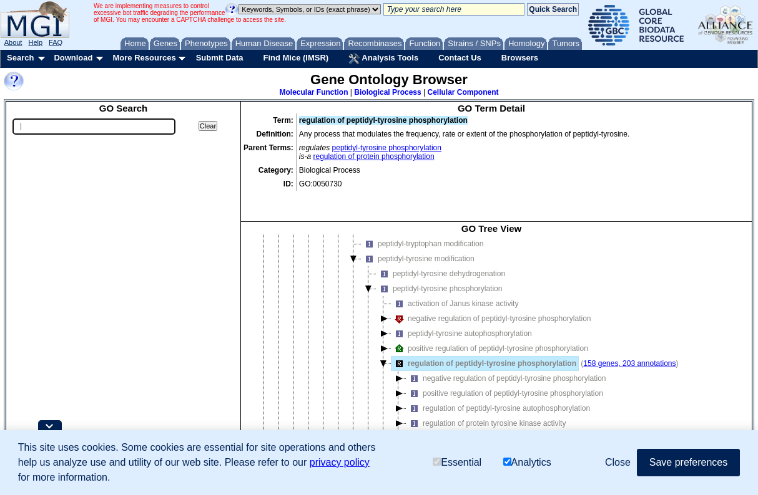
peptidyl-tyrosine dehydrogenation (441, 255)
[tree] (491, 337)
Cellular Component (462, 92)
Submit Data (220, 57)
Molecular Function (314, 92)
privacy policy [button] (340, 462)
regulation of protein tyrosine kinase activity (486, 404)
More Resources (143, 57)
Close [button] (618, 462)
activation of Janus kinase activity (454, 284)
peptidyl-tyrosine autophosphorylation (461, 314)
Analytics (527, 462)
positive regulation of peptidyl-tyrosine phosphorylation (489, 329)
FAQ (55, 42)
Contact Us (459, 57)
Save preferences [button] (688, 462)
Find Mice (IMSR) (295, 57)
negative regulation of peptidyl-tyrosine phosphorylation (491, 299)
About (13, 42)
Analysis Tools (383, 58)
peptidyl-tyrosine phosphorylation (386, 147)
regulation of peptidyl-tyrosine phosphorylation (483, 344)
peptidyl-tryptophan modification (422, 225)
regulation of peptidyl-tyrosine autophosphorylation (498, 389)
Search (20, 57)
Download (73, 57)
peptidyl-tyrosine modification (418, 240)
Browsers (519, 57)
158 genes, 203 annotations (629, 344)
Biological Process (387, 92)
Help (35, 42)
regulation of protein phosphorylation (374, 156)
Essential (457, 462)
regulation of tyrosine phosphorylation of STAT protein (503, 419)
